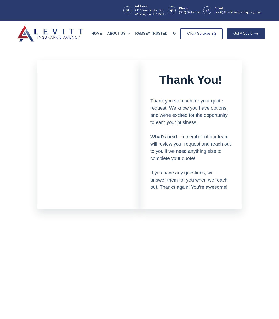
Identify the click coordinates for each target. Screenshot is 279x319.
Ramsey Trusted (151, 33)
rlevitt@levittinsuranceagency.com (237, 12)
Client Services (201, 33)
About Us (119, 33)
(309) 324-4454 (189, 12)
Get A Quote (246, 34)
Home (96, 33)
